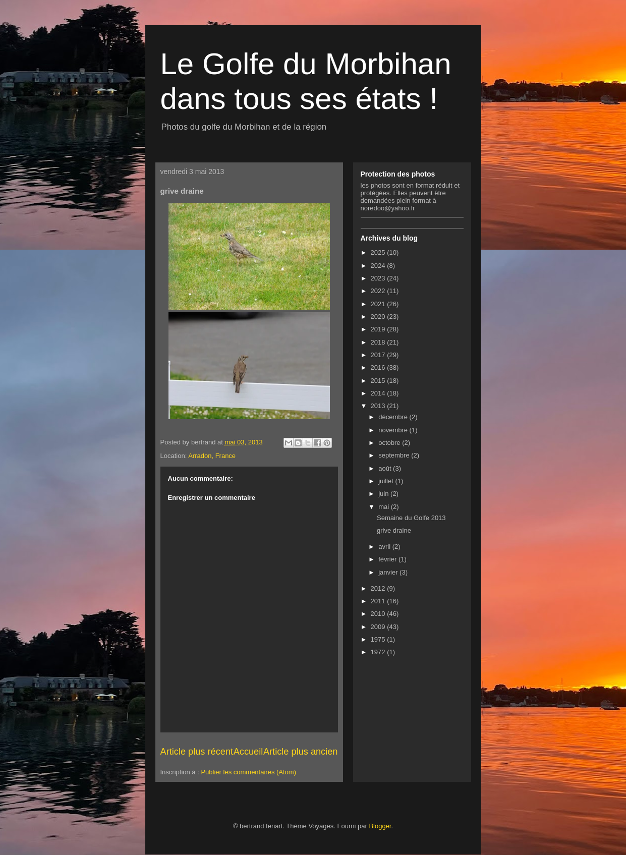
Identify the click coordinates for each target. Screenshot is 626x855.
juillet (386, 481)
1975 (379, 639)
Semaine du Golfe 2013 (411, 518)
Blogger (380, 826)
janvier (389, 572)
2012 (379, 588)
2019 (379, 329)
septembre (394, 455)
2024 (379, 265)
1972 (379, 652)
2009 (379, 627)
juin (384, 493)
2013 (379, 406)
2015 (379, 380)
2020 (379, 316)
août (385, 468)
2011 (379, 601)
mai (384, 506)
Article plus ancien (300, 752)
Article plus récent (197, 752)
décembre (393, 417)
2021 (379, 304)
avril (385, 546)
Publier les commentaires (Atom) (248, 772)
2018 (379, 342)
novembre (393, 430)
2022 (379, 291)
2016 (379, 367)
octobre (390, 442)
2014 (379, 393)
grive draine (394, 530)
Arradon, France (212, 456)
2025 (379, 252)
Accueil (248, 752)
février (388, 559)
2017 (379, 355)
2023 (379, 278)
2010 (379, 613)
